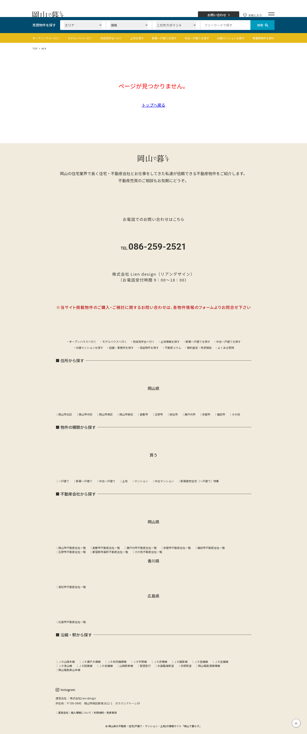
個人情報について (81, 712)
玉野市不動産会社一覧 (72, 552)
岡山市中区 (85, 414)
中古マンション (164, 481)
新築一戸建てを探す (164, 38)
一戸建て (63, 481)
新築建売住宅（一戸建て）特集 (200, 481)
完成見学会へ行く (111, 38)
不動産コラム (173, 348)
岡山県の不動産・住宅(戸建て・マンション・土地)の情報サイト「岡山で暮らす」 (155, 726)
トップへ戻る (153, 105)
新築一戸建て (84, 481)
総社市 (174, 414)
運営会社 (63, 712)
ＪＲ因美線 (85, 666)
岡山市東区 (126, 414)
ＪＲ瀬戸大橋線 (91, 662)
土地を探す (137, 38)
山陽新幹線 (126, 666)
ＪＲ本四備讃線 (116, 662)
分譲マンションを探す (231, 38)
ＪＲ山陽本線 (66, 662)
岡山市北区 (65, 414)
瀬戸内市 (189, 414)
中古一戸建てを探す (197, 38)
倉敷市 (144, 414)
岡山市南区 (106, 414)
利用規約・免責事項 (105, 712)
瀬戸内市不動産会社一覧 (141, 548)
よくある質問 (226, 348)
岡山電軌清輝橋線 (209, 666)
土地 (125, 481)
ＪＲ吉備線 (221, 662)
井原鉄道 (186, 666)
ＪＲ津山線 (65, 666)
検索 (262, 25)
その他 (236, 414)
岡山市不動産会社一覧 (72, 548)
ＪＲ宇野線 (140, 662)
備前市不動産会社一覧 (211, 548)
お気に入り (252, 15)
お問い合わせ (218, 15)
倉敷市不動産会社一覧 (106, 548)
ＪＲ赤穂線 (160, 662)
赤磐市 (206, 414)
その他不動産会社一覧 (148, 552)
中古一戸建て (107, 481)
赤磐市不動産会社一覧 (177, 548)
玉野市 (159, 414)
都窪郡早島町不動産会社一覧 (110, 552)
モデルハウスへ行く (80, 38)
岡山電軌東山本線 (69, 670)
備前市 (221, 414)
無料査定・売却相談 (199, 348)
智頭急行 (145, 666)
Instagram (65, 690)
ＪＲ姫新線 (181, 662)
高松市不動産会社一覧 (72, 587)
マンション (141, 481)
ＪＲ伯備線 (106, 666)
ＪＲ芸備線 (201, 662)
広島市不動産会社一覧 (72, 622)
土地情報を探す (170, 342)
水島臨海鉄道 (165, 666)
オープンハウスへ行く (46, 38)
